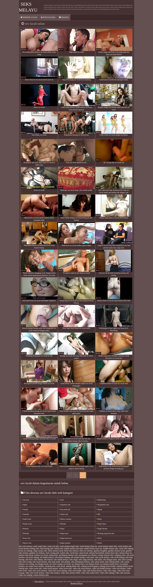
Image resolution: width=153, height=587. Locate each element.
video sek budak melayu (101, 568)
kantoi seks (64, 553)
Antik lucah (26, 519)
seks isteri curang (125, 560)
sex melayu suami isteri (109, 564)
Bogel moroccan (65, 538)
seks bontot (48, 560)
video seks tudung (107, 573)
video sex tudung (25, 575)
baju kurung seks (46, 548)
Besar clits (26, 538)
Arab (61, 500)
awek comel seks (39, 546)
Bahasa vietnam (65, 519)
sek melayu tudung (62, 557)
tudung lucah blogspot (90, 566)
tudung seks (23, 568)
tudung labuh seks (73, 566)
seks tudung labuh (112, 562)
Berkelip (25, 533)
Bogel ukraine (102, 529)
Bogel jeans (63, 533)
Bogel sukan (101, 524)
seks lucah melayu (40, 562)
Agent (24, 505)
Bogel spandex (64, 543)
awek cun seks (53, 546)
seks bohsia (38, 560)
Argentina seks (64, 505)
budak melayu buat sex (93, 548)
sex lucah (67, 564)
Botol (99, 538)
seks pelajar (65, 562)
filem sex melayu (86, 551)
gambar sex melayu (37, 553)
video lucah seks (65, 568)
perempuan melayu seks (68, 555)
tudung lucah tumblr (107, 566)
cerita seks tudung (126, 548)
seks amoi (90, 557)
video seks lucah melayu (34, 573)
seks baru (29, 560)
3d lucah (25, 500)
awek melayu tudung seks (29, 548)
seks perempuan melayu (80, 562)
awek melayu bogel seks (69, 546)
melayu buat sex (125, 553)
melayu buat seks (111, 553)
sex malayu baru (78, 564)
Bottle (99, 543)
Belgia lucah (27, 524)
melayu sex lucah (41, 555)
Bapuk (99, 509)
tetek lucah (60, 566)
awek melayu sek (124, 546)
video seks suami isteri (90, 573)
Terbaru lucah (29, 17)
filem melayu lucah (55, 551)
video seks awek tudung (57, 571)
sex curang (30, 564)
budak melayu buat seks (73, 548)
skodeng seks (50, 566)
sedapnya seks (120, 555)
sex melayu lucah (92, 564)
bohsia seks (58, 548)
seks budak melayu (61, 560)
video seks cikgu (109, 571)
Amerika (25, 514)
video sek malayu (119, 568)
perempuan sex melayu (88, 555)
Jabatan (64, 17)
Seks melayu (39, 581)
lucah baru (74, 553)
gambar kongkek (100, 551)
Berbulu (25, 529)
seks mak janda (54, 562)
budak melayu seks (110, 548)
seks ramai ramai (97, 562)
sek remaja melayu (78, 557)
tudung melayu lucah (124, 566)
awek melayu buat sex (88, 546)
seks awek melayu (102, 557)
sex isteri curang (55, 564)
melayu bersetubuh (96, 553)
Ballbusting (101, 500)
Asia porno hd (64, 509)
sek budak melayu (47, 557)
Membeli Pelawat (76, 583)
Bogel (61, 529)
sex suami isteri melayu (35, 566)
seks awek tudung (117, 557)
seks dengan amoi (110, 560)
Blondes (62, 524)
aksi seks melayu (25, 546)
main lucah (83, 553)
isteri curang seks (52, 553)
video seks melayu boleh (70, 573)
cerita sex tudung (25, 551)
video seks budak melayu (92, 571)
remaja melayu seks (105, 555)
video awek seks (35, 568)
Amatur (25, 509)
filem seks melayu (71, 551)
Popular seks (48, 17)
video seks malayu (52, 573)
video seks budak (74, 571)
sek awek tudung (32, 557)
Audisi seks (63, 514)
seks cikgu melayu (86, 560)
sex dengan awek (41, 564)
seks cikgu (73, 560)
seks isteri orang (25, 562)
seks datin (98, 560)
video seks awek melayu (37, 571)
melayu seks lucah (26, 555)
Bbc (98, 514)
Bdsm (99, 519)
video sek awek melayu (82, 568)
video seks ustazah (122, 573)
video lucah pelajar (50, 568)
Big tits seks (27, 543)
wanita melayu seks (41, 575)
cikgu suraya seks (40, 551)
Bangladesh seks (103, 505)
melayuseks (53, 555)
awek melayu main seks (107, 546)
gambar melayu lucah (116, 551)
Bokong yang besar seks (105, 533)
